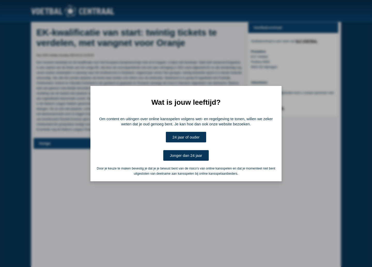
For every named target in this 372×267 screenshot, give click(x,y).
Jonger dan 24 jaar (186, 155)
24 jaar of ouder (185, 137)
